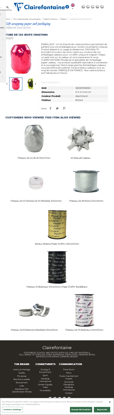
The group (21, 376)
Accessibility (45, 390)
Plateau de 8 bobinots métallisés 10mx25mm (34, 330)
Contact (68, 393)
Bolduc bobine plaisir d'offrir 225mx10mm (57, 244)
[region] (57, 406)
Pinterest (64, 108)
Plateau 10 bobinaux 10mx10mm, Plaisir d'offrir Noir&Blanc (57, 287)
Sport (45, 375)
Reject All (102, 409)
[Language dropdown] (93, 6)
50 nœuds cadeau (80, 158)
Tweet (57, 108)
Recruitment (22, 382)
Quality (22, 373)
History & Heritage (21, 369)
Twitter (108, 7)
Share (50, 108)
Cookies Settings (12, 409)
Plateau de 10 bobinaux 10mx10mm (84, 330)
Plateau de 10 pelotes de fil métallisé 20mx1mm (36, 201)
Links (21, 386)
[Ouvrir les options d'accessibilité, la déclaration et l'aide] (87, 7)
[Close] (110, 402)
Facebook (103, 7)
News (68, 373)
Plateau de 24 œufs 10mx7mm (34, 158)
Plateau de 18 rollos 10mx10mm (86, 201)
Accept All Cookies (81, 409)
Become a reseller (21, 379)
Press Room (69, 369)
